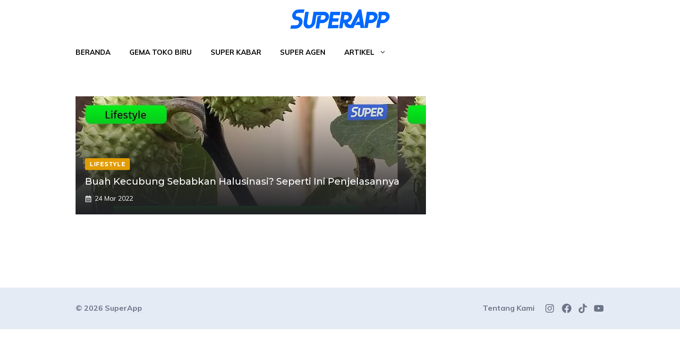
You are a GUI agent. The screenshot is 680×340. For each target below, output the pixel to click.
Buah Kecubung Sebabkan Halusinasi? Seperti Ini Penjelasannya (242, 181)
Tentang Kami (509, 308)
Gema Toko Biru (160, 52)
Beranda (93, 52)
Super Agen (302, 52)
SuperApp (123, 308)
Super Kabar (236, 52)
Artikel (370, 52)
